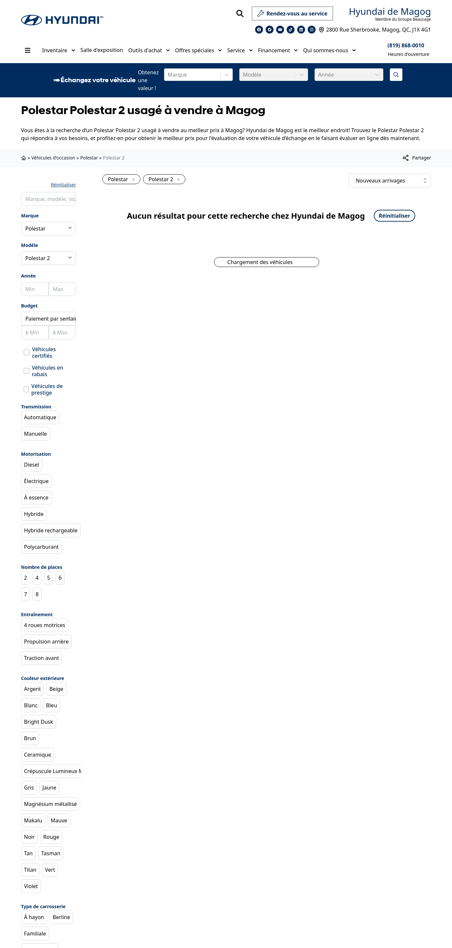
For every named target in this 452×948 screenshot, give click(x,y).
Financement (278, 50)
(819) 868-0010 (406, 45)
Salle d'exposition (102, 50)
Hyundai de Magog (390, 11)
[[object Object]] (416, 158)
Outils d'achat (149, 50)
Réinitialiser (63, 185)
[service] (335, 13)
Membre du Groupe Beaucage (403, 19)
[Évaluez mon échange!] (396, 74)
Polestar (89, 158)
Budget (29, 306)
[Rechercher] (240, 13)
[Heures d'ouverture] (408, 54)
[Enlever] (132, 180)
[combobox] (168, 75)
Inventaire (58, 50)
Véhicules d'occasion (53, 158)
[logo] (62, 20)
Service (239, 50)
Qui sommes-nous (329, 50)
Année (28, 276)
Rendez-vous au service (292, 15)
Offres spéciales (198, 50)
